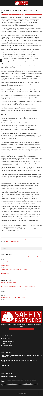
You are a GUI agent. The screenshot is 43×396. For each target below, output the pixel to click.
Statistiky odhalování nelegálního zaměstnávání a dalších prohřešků (18, 290)
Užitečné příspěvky (23, 14)
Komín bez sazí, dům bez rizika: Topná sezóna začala (14, 269)
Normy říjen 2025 (5, 273)
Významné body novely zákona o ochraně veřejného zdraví (19, 239)
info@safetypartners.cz (7, 345)
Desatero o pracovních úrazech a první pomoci (12, 293)
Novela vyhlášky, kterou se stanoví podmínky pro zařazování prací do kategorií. (21, 261)
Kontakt (21, 328)
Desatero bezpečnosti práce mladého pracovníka (13, 297)
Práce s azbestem (5, 265)
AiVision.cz (24, 393)
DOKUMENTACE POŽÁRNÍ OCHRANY (8, 282)
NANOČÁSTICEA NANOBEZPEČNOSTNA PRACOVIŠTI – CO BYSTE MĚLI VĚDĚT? (18, 286)
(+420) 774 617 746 (7, 343)
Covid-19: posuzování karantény (12, 241)
